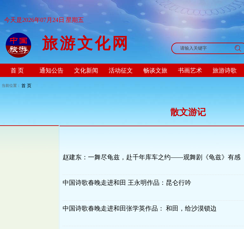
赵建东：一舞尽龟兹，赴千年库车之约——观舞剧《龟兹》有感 (152, 157)
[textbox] (203, 48)
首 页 (26, 85)
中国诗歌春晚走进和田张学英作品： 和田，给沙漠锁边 (140, 208)
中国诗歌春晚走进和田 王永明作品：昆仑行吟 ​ (128, 182)
